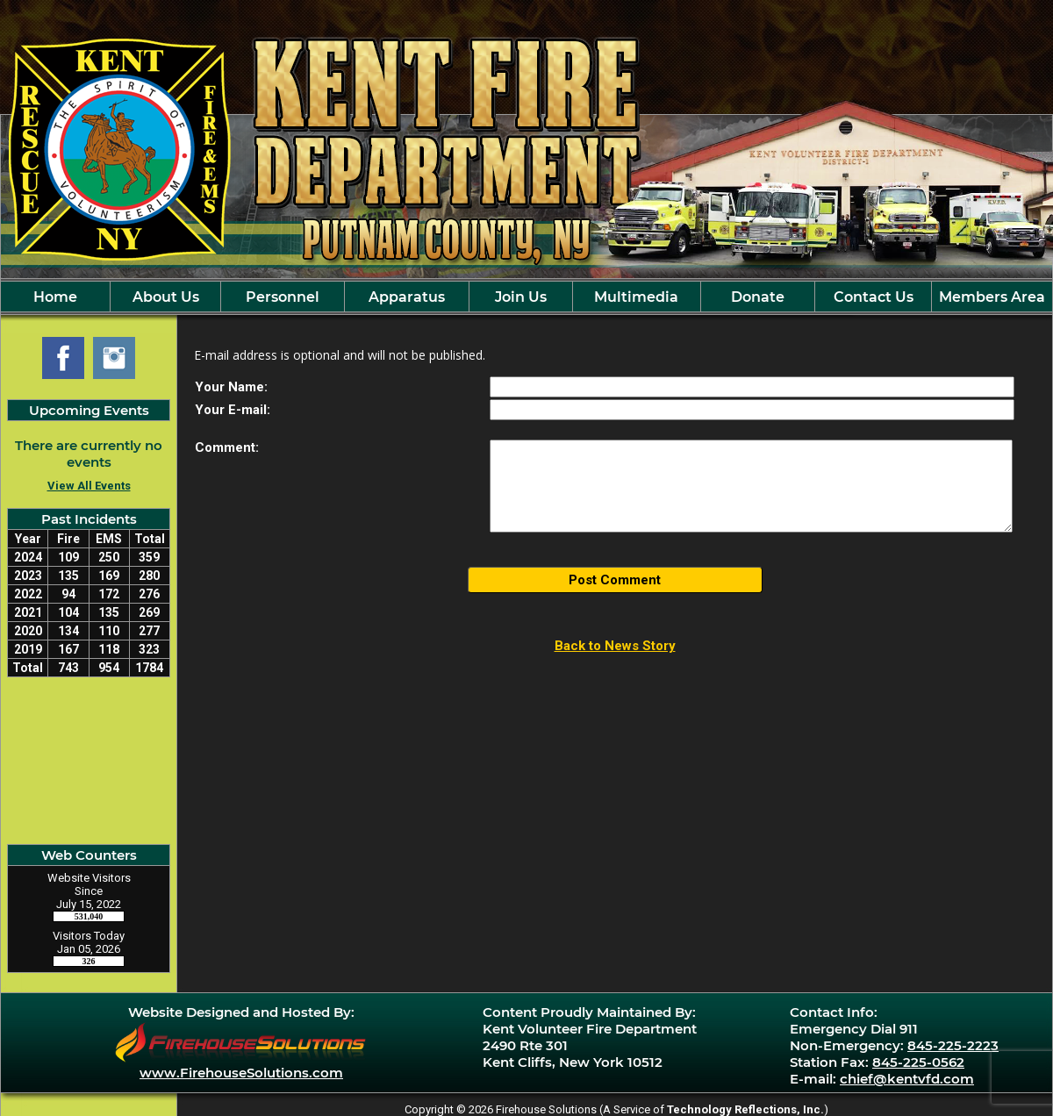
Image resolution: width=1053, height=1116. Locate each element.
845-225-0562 (918, 1062)
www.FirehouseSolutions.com (241, 1072)
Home (55, 297)
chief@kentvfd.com (907, 1078)
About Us (166, 297)
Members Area (992, 297)
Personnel (282, 297)
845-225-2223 (953, 1045)
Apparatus (407, 297)
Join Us (521, 297)
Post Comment (615, 580)
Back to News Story (615, 646)
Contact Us (873, 297)
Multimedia (636, 297)
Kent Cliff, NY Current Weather (88, 760)
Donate (757, 297)
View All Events (89, 485)
